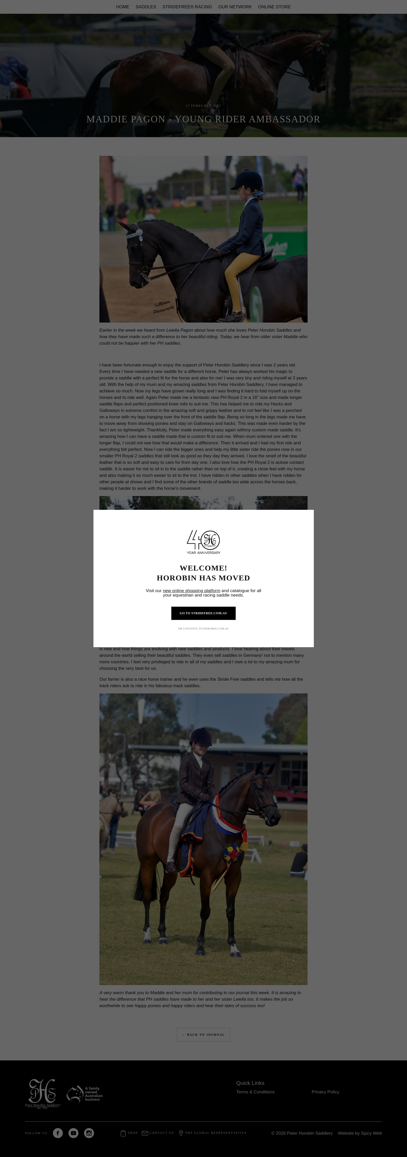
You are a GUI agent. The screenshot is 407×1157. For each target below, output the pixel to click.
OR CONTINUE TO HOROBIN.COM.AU (203, 628)
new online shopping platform (191, 590)
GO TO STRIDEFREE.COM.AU (203, 613)
